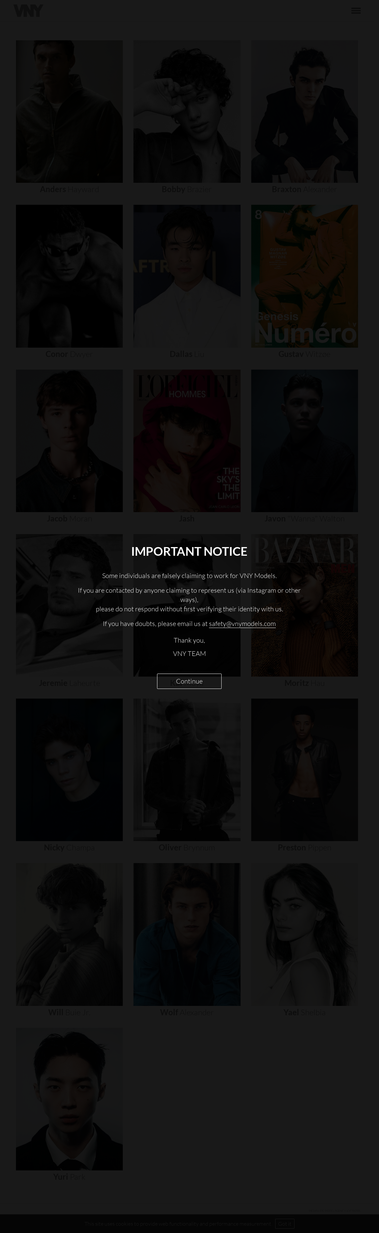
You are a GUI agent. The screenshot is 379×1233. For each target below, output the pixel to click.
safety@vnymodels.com (242, 623)
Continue (189, 681)
